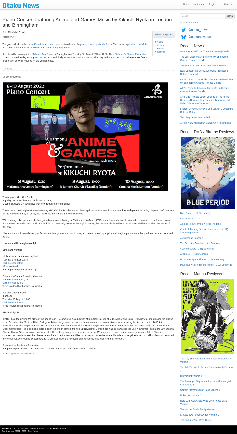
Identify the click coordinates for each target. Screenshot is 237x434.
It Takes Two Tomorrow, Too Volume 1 (199, 414)
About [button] (228, 4)
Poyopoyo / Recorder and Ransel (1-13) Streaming (206, 264)
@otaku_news (198, 30)
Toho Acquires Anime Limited (195, 117)
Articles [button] (199, 4)
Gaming (161, 52)
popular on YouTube (137, 44)
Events (160, 48)
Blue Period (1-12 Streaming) (195, 213)
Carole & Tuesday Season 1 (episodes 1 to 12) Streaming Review (204, 231)
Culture (160, 45)
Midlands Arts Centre (42, 54)
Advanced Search (189, 22)
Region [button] (214, 4)
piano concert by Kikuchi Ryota (96, 44)
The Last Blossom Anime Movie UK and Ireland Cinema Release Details (204, 58)
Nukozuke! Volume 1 (190, 395)
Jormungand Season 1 (191, 238)
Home (186, 4)
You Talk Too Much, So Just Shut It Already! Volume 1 (206, 369)
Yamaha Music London (78, 57)
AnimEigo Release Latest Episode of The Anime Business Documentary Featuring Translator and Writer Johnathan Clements (205, 100)
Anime (160, 42)
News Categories (164, 34)
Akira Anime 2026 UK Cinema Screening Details (204, 51)
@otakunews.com (200, 37)
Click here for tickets (12, 282)
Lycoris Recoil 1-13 (190, 218)
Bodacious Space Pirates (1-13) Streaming (202, 259)
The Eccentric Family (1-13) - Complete (200, 243)
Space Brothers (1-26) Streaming (197, 248)
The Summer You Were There (195, 420)
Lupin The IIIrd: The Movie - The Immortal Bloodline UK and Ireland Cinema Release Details (206, 81)
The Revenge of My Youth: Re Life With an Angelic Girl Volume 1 (206, 383)
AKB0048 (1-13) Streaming (194, 254)
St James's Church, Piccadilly (130, 54)
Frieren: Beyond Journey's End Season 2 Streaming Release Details (206, 110)
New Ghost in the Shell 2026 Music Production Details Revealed (204, 72)
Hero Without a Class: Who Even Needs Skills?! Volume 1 (204, 402)
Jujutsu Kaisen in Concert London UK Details (203, 65)
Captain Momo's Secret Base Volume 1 (200, 390)
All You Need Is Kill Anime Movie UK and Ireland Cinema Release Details (204, 90)
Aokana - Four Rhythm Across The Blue (200, 224)
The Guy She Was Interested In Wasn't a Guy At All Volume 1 (206, 360)
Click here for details (12, 263)
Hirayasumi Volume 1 (191, 376)
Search (229, 16)
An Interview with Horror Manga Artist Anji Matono (205, 122)
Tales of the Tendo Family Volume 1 (198, 409)
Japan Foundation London (40, 44)
